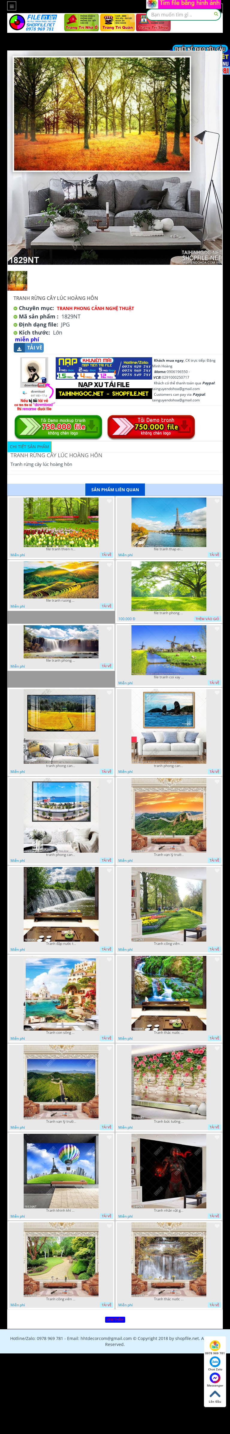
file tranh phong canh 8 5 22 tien (61, 660)
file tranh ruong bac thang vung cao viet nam (61, 600)
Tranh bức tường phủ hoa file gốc (169, 1121)
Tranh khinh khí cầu (61, 1210)
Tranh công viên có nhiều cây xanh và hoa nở (169, 944)
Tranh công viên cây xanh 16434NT (61, 1299)
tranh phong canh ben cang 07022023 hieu (61, 855)
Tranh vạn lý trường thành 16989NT (169, 855)
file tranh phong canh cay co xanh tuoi (169, 613)
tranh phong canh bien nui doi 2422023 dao (169, 766)
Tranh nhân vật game (169, 1210)
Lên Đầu (215, 1396)
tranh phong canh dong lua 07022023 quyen (61, 766)
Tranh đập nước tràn (61, 944)
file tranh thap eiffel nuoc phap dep (169, 549)
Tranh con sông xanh (61, 1033)
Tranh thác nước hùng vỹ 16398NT (169, 1299)
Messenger (215, 1380)
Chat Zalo (215, 1363)
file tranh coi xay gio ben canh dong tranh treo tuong (169, 677)
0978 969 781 (215, 1347)
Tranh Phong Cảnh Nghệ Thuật (95, 308)
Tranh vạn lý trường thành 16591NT (61, 1121)
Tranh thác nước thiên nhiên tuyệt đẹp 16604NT (169, 1033)
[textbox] (183, 15)
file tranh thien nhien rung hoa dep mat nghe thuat (61, 549)
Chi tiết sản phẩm (29, 446)
